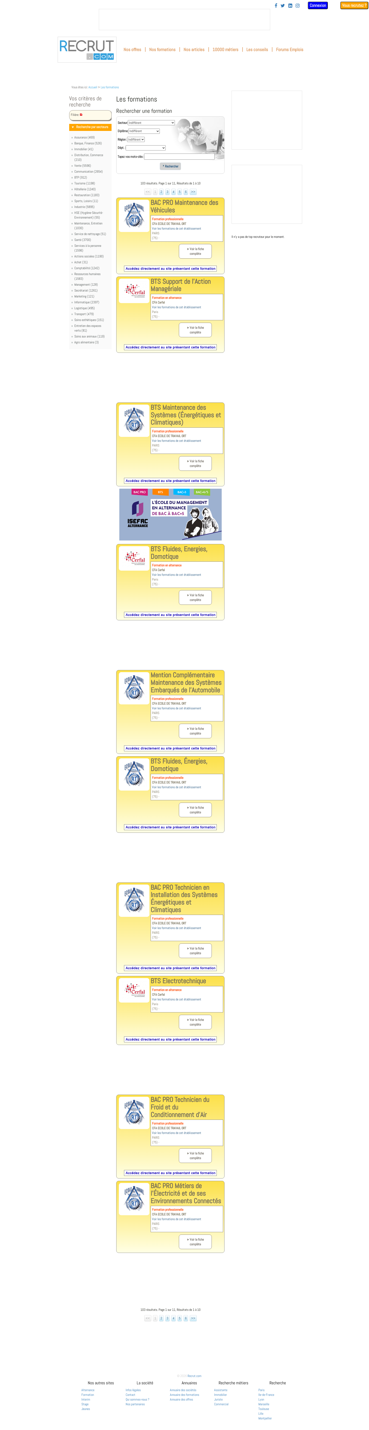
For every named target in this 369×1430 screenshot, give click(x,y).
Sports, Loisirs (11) (86, 201)
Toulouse (263, 1409)
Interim (85, 1399)
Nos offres (132, 50)
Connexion (318, 5)
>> (193, 192)
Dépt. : (122, 148)
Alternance (87, 1390)
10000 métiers (225, 50)
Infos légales (133, 1390)
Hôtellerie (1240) (85, 189)
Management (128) (86, 284)
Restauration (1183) (87, 195)
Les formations (110, 87)
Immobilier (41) (83, 149)
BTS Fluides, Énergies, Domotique (179, 765)
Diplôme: (123, 131)
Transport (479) (84, 314)
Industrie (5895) (84, 207)
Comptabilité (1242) (87, 268)
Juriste (218, 1399)
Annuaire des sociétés (183, 1390)
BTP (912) (80, 177)
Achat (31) (81, 262)
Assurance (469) (84, 137)
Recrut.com (194, 1376)
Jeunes (85, 1409)
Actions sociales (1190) (89, 256)
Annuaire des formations (184, 1395)
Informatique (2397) (86, 302)
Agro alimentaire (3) (86, 342)
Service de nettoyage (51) (90, 234)
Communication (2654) (88, 171)
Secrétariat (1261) (86, 290)
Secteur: (123, 123)
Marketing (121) (84, 296)
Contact (130, 1395)
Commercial (221, 1404)
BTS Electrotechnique (178, 981)
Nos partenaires (135, 1404)
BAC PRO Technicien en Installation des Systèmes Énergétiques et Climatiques (184, 898)
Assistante (220, 1390)
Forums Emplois (289, 50)
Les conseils (257, 50)
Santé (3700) (82, 240)
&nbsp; (184, 19)
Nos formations (162, 50)
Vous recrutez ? (354, 5)
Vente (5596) (82, 165)
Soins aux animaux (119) (89, 336)
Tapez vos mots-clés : (131, 156)
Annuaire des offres (181, 1399)
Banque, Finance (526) (88, 143)
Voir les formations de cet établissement (176, 228)
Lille (260, 1413)
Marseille (263, 1404)
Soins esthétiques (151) (89, 320)
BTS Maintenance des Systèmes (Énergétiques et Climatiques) (186, 415)
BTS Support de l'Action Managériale (181, 285)
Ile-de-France (266, 1395)
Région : (122, 139)
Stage (84, 1404)
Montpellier (265, 1418)
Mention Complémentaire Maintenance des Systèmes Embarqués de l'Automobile (186, 682)
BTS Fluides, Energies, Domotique (179, 553)
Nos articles (194, 50)
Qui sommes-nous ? (137, 1399)
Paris (261, 1390)
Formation (87, 1395)
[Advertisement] (170, 381)
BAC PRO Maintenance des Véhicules (184, 206)
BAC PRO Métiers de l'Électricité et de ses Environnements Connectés (186, 1193)
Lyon (261, 1399)
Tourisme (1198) (84, 183)
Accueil (92, 87)
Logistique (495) (84, 308)
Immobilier (220, 1395)
